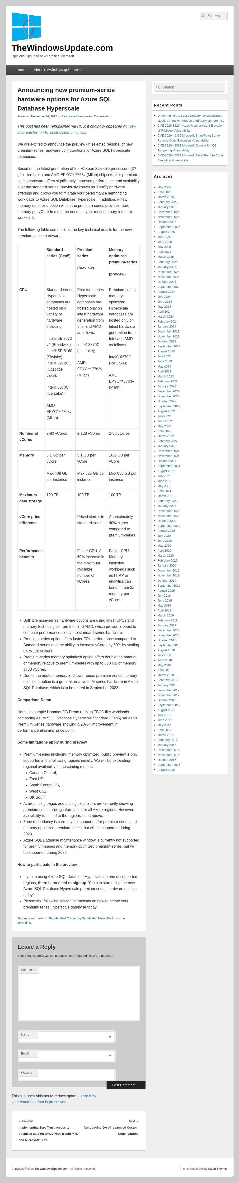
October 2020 (167, 521)
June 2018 (165, 660)
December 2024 (169, 272)
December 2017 (169, 690)
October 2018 (167, 640)
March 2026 (166, 197)
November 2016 (169, 755)
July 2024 (164, 296)
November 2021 (169, 456)
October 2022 (167, 401)
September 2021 (169, 466)
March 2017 (166, 735)
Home (21, 70)
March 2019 (166, 615)
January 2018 (167, 685)
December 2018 (169, 630)
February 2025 (168, 262)
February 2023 (168, 381)
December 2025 (169, 212)
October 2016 (167, 760)
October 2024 (167, 282)
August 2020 (166, 530)
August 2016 (166, 769)
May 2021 (164, 486)
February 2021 (168, 501)
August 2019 (166, 590)
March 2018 (166, 675)
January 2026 (167, 207)
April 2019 (165, 610)
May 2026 (164, 187)
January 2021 (167, 506)
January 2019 (167, 625)
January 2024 (167, 326)
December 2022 (169, 391)
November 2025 (169, 217)
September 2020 (169, 525)
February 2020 (168, 560)
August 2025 (166, 232)
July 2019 (164, 595)
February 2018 (168, 680)
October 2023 (167, 341)
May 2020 (164, 545)
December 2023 (169, 331)
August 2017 (166, 710)
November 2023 (169, 336)
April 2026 (165, 192)
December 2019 (169, 570)
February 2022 (168, 441)
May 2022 (164, 426)
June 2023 (165, 361)
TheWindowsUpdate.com (62, 48)
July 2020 (164, 535)
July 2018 (164, 655)
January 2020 (167, 565)
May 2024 (164, 306)
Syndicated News (73, 116)
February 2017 (168, 740)
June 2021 (165, 481)
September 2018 (169, 645)
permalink (24, 922)
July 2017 (164, 715)
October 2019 (167, 580)
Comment (29, 969)
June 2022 (165, 421)
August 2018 (166, 650)
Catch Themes (217, 1168)
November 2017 (169, 695)
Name (25, 1034)
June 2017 (165, 720)
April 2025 (165, 251)
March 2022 (166, 436)
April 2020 (165, 550)
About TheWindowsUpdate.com (57, 70)
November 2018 (169, 635)
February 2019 (168, 620)
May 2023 (164, 366)
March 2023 (166, 376)
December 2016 (169, 750)
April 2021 (165, 491)
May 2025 (164, 246)
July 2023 (164, 356)
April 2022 (165, 431)
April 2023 (165, 371)
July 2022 (164, 416)
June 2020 (165, 540)
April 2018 (165, 670)
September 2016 (169, 765)
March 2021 (166, 496)
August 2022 (166, 411)
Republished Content (63, 918)
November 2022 (169, 396)
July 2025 (164, 237)
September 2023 (169, 346)
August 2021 (166, 471)
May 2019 (164, 605)
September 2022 (169, 406)
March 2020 (166, 555)
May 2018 (164, 665)
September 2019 (169, 585)
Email (25, 1053)
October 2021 (167, 461)
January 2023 (167, 386)
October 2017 (167, 700)
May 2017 (164, 725)
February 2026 (168, 202)
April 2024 (165, 311)
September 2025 (169, 227)
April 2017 (165, 730)
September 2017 (169, 705)
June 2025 (165, 242)
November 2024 (169, 277)
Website (26, 1072)
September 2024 (169, 286)
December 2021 (169, 451)
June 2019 (165, 600)
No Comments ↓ (100, 116)
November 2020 (169, 516)
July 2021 (164, 476)
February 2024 (168, 321)
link (62, 901)
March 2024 (166, 316)
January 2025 (167, 267)
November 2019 (169, 575)
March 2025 (166, 256)
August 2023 (166, 351)
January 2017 (167, 745)
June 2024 (165, 301)
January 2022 (167, 446)
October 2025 (167, 222)
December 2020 (169, 511)
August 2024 (166, 291)
